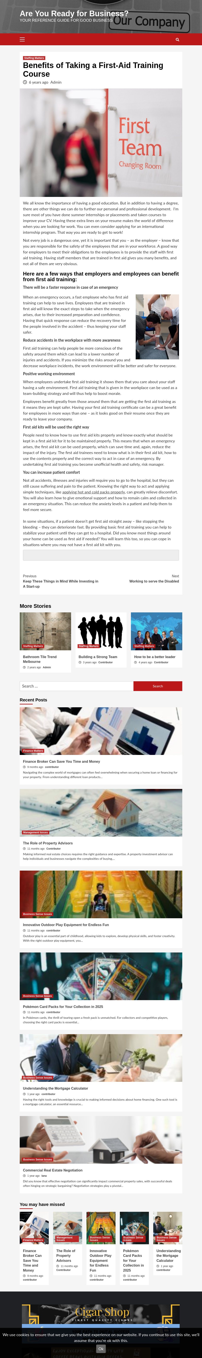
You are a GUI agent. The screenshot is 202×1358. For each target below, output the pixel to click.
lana (44, 1175)
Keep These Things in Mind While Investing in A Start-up (62, 581)
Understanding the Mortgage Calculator (55, 1088)
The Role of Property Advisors (48, 843)
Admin (56, 82)
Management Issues (35, 832)
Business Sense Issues (37, 914)
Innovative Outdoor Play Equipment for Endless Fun (66, 925)
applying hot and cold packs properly (93, 492)
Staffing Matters (34, 58)
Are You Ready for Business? (74, 13)
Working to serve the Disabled (140, 578)
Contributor (105, 662)
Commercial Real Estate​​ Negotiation (53, 1170)
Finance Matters (33, 750)
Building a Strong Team (98, 657)
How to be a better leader (154, 657)
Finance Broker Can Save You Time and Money (61, 761)
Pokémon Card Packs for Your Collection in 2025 (63, 1007)
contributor (52, 767)
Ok (100, 1348)
